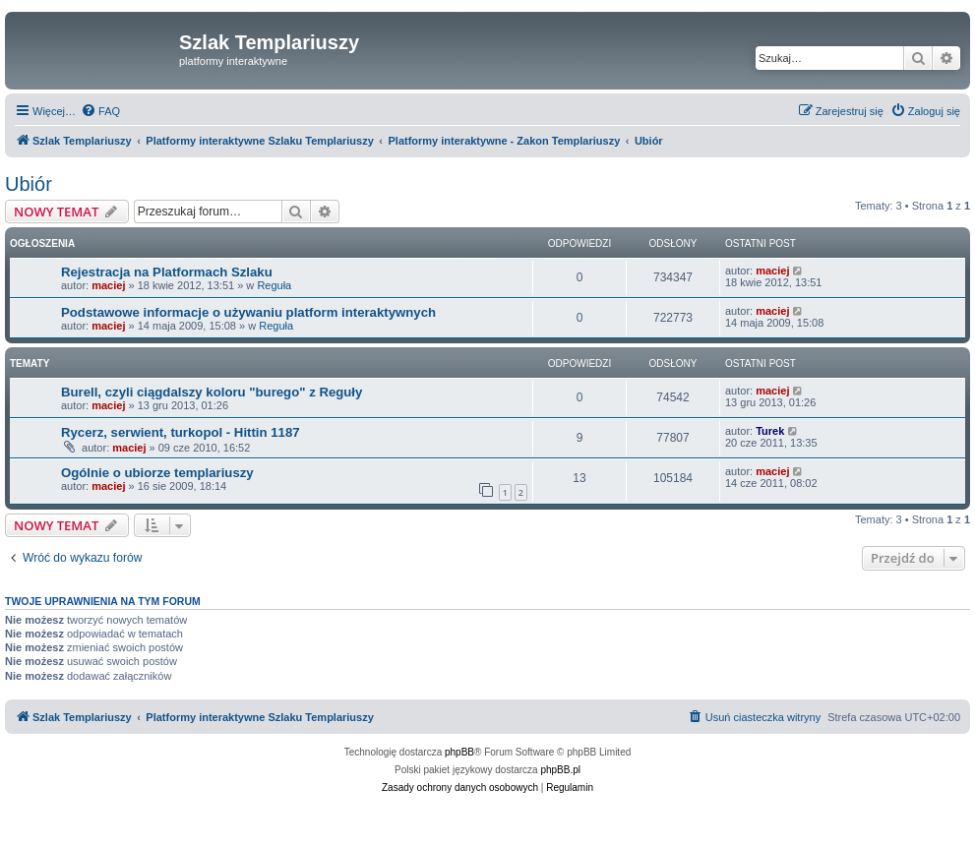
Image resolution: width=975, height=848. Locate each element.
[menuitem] (100, 111)
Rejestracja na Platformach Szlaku (167, 272)
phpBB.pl (560, 769)
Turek (770, 431)
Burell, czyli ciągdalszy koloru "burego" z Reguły (211, 392)
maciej (108, 285)
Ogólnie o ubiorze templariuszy (157, 472)
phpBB (459, 752)
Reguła (274, 285)
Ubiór (28, 184)
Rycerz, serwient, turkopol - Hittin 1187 (180, 432)
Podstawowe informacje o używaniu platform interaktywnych (248, 312)
